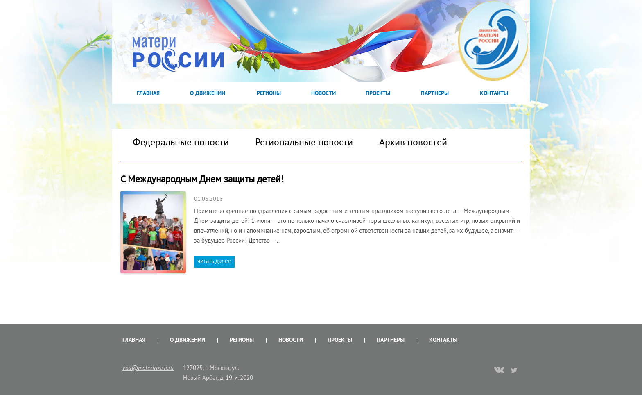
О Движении (207, 93)
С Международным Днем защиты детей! (202, 179)
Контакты (494, 93)
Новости (323, 93)
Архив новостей (413, 142)
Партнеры (435, 93)
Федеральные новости (181, 142)
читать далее (214, 261)
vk (499, 370)
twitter (514, 370)
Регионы (269, 93)
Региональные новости (304, 142)
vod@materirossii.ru (148, 368)
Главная (148, 93)
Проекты (378, 93)
